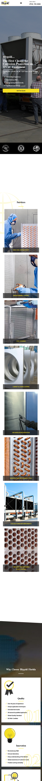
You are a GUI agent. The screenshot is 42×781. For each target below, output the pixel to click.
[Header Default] (5, 3)
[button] (21, 3)
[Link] (21, 230)
